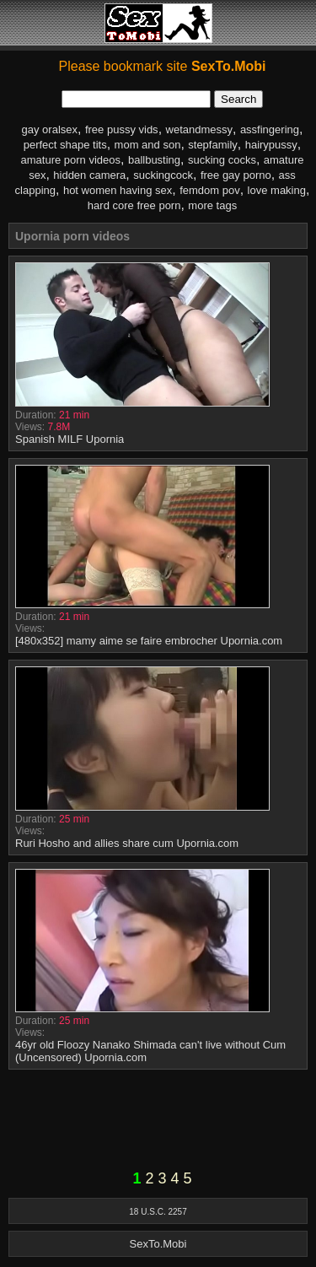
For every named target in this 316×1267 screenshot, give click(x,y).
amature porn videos (71, 160)
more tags (212, 205)
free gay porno (236, 175)
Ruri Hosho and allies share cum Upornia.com (126, 843)
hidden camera (89, 175)
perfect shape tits (65, 144)
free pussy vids (121, 129)
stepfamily (213, 144)
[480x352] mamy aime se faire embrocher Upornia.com (148, 640)
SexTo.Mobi (158, 1243)
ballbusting (154, 160)
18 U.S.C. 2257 (157, 1211)
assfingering (269, 129)
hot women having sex (117, 190)
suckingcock (163, 175)
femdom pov (209, 190)
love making (277, 190)
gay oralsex (50, 129)
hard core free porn (134, 205)
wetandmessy (199, 129)
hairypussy (271, 144)
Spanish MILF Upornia (69, 439)
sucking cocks (222, 160)
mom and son (148, 144)
